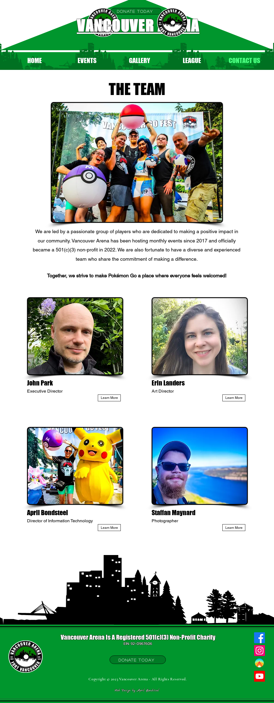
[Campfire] (259, 663)
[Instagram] (259, 650)
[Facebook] (259, 637)
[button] (87, 60)
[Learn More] (109, 397)
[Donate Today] (136, 11)
